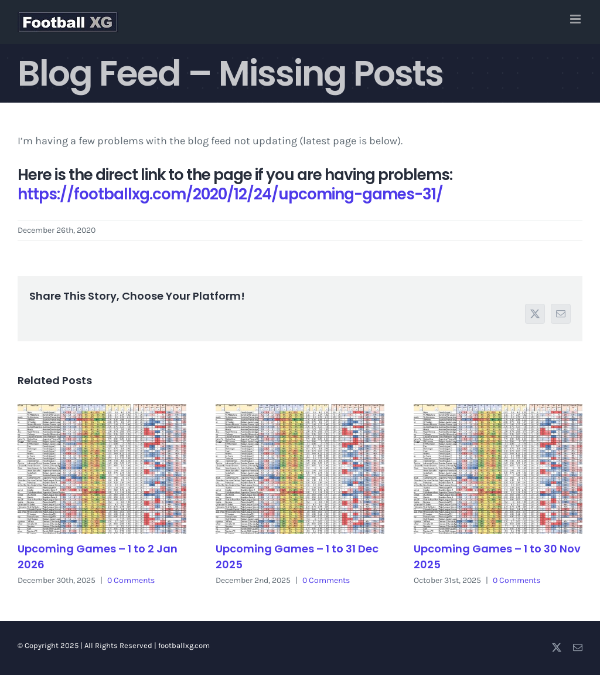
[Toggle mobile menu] (576, 19)
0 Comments (131, 580)
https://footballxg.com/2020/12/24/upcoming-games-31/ (230, 194)
